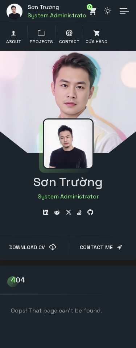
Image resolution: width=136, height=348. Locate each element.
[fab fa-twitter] (68, 212)
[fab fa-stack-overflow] (79, 212)
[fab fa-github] (90, 212)
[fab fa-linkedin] (45, 212)
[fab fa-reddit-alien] (57, 212)
